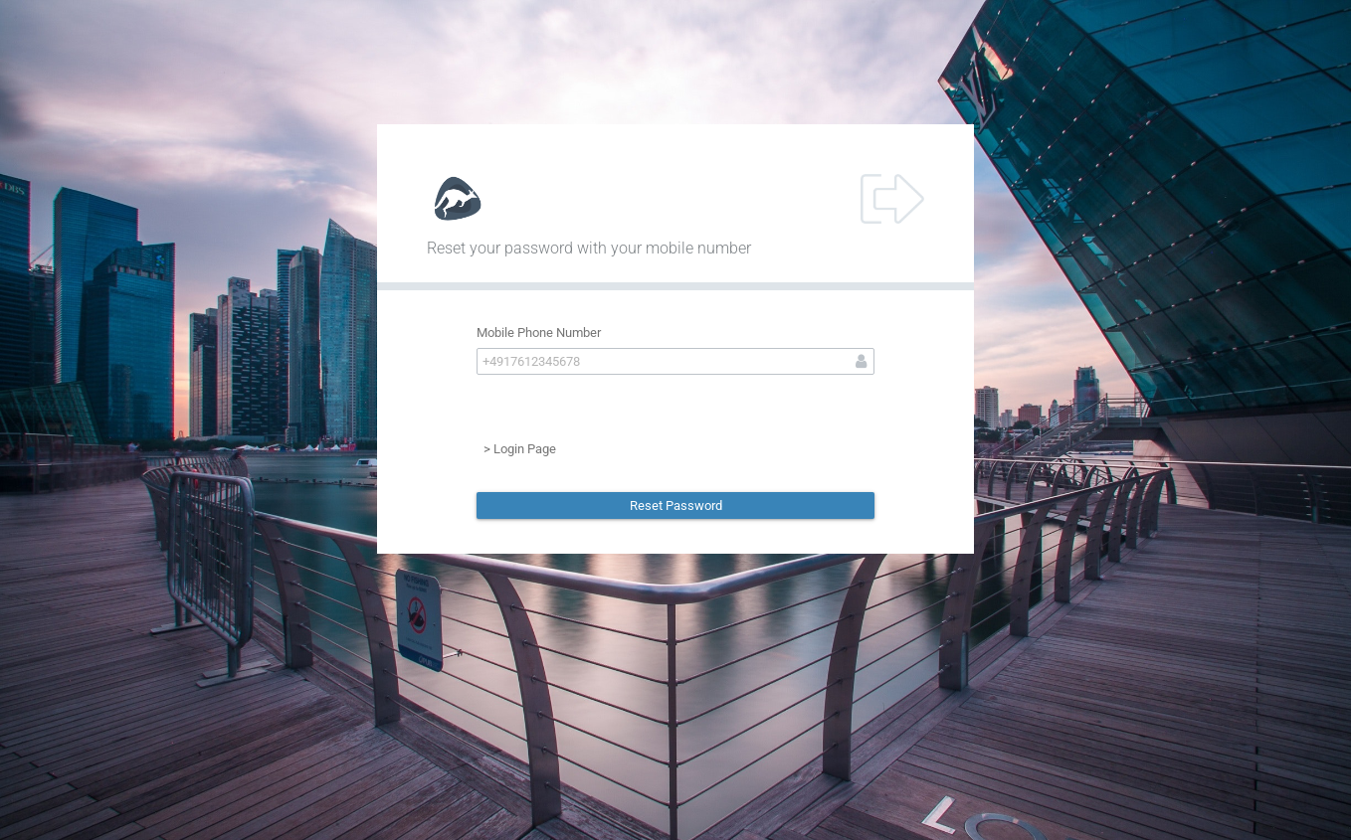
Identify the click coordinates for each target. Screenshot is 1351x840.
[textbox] (675, 361)
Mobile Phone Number (539, 332)
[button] (675, 505)
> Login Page (519, 448)
